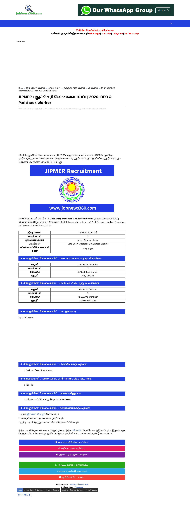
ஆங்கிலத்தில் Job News (73, 477)
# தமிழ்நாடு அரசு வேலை (73, 490)
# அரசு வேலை (52, 490)
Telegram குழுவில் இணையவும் (72, 471)
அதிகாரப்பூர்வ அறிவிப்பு (73, 448)
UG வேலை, (101, 108)
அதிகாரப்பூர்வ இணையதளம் (73, 454)
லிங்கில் (77, 430)
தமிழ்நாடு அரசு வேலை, (85, 108)
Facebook (83, 484)
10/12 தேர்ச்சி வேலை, (54, 108)
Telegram (73, 484)
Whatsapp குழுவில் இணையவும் (73, 464)
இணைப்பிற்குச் (36, 414)
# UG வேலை (91, 490)
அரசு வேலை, (69, 108)
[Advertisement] (95, 64)
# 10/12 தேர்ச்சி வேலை (34, 490)
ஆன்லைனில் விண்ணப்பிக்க (73, 442)
